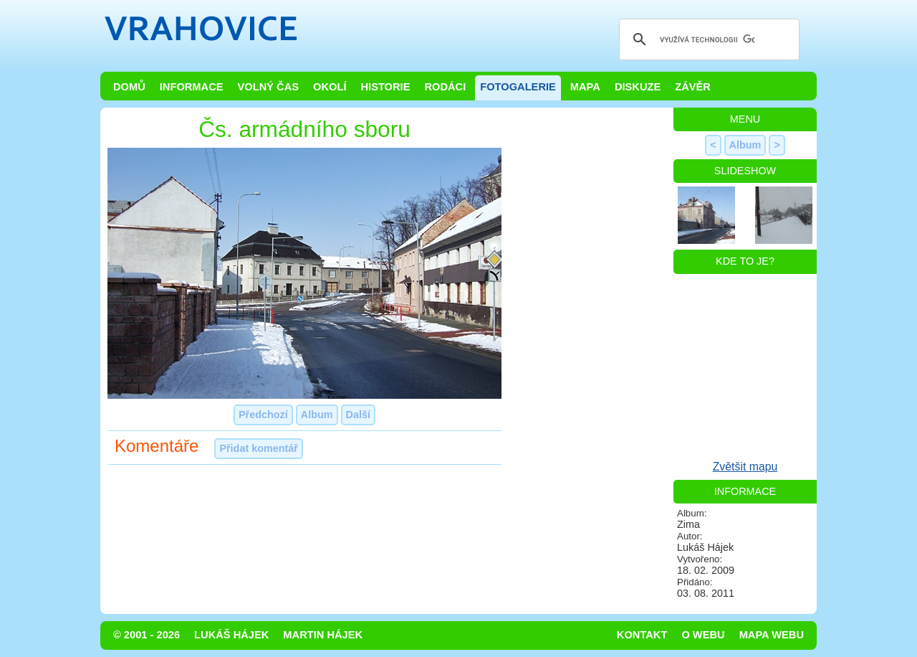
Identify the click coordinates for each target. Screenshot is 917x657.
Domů (129, 87)
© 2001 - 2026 (146, 635)
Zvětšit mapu (745, 466)
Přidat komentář (258, 448)
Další (358, 414)
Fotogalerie (518, 87)
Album (317, 414)
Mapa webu (771, 635)
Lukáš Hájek (231, 635)
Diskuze (638, 87)
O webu (702, 635)
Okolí (329, 87)
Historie (385, 87)
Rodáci (445, 87)
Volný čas (268, 87)
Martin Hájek (323, 635)
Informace (192, 87)
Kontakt (642, 635)
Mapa (585, 87)
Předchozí (263, 414)
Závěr (693, 87)
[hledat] (707, 39)
